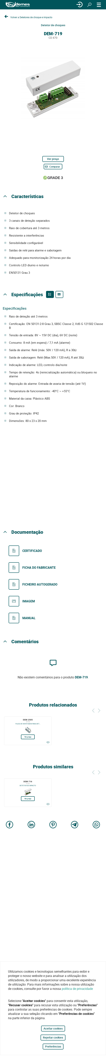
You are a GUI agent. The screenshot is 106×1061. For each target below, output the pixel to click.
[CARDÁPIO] (99, 5)
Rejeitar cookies (53, 1037)
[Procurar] (89, 5)
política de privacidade (77, 989)
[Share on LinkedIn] (31, 825)
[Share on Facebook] (9, 825)
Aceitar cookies (53, 1028)
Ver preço (53, 159)
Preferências (53, 1046)
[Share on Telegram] (74, 825)
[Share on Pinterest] (53, 825)
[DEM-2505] (28, 731)
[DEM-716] (28, 792)
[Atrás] (93, 710)
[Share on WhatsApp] (96, 825)
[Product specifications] (59, 294)
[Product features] (50, 294)
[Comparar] (53, 166)
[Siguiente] (99, 710)
